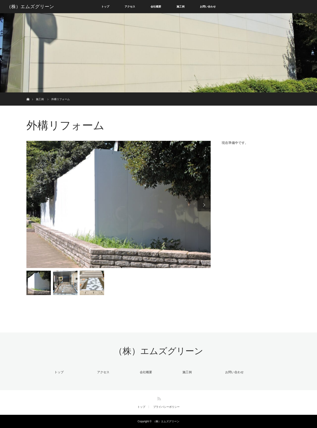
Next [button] (204, 204)
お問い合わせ (208, 6)
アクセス (130, 6)
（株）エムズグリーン (30, 6)
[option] (118, 204)
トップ (105, 6)
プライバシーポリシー (166, 407)
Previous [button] (33, 204)
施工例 (180, 6)
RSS (158, 398)
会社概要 (156, 6)
